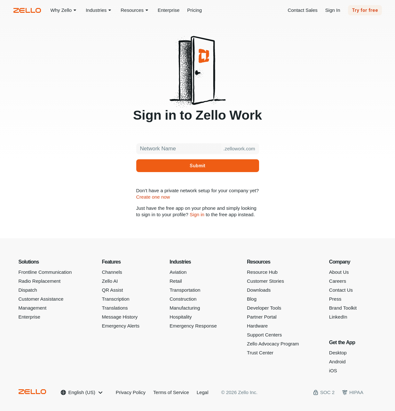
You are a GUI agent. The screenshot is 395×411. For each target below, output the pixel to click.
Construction (183, 299)
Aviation (178, 272)
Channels (112, 272)
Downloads (259, 290)
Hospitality (181, 317)
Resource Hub (262, 272)
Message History (120, 317)
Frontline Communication (45, 272)
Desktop (338, 352)
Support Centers (264, 334)
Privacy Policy (131, 392)
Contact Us (341, 290)
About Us (339, 272)
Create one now (153, 197)
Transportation (185, 290)
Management (33, 308)
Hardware (257, 325)
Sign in (197, 214)
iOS (333, 370)
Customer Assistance (41, 299)
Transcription (115, 299)
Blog (252, 299)
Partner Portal (262, 317)
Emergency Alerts (120, 325)
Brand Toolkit (343, 308)
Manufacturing (185, 308)
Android (337, 361)
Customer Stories (265, 281)
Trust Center (260, 352)
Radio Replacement (40, 281)
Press (335, 299)
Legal (203, 392)
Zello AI (110, 281)
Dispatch (28, 290)
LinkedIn (338, 317)
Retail (176, 281)
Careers (337, 281)
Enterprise (29, 317)
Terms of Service (171, 392)
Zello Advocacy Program (273, 343)
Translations (115, 308)
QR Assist (112, 290)
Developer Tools (264, 308)
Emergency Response (193, 325)
